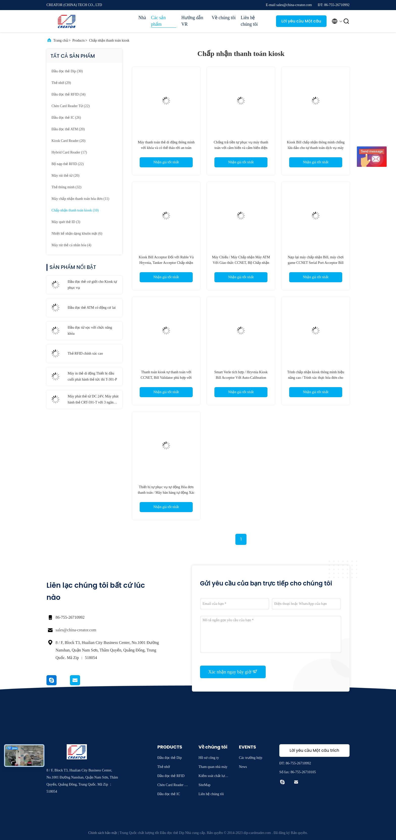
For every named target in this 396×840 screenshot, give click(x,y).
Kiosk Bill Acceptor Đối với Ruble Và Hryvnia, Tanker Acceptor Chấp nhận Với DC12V (166, 262)
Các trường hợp (250, 758)
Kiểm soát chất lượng (214, 776)
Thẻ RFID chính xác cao (85, 353)
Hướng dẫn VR (192, 21)
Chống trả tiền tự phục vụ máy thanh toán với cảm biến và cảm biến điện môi (241, 147)
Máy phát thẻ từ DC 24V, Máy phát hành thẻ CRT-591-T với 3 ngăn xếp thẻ (93, 400)
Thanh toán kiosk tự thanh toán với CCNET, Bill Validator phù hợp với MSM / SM (166, 377)
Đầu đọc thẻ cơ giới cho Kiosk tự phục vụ (92, 285)
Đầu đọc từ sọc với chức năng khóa (90, 330)
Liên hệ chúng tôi (249, 21)
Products (78, 40)
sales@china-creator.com (76, 630)
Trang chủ (60, 40)
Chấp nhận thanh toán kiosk (109, 40)
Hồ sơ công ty (209, 758)
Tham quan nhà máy (213, 767)
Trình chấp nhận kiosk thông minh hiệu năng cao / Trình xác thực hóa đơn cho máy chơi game (315, 377)
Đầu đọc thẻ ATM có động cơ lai (92, 307)
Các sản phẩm (158, 21)
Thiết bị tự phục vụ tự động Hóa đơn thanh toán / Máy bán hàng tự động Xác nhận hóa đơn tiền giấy (166, 492)
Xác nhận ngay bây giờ (232, 671)
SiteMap (204, 785)
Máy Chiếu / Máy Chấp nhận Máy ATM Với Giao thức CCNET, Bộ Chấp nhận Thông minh (241, 262)
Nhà (142, 17)
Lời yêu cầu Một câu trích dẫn (301, 22)
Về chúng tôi (224, 17)
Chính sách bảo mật (102, 833)
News (243, 767)
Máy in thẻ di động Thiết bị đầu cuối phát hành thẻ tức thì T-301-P (92, 376)
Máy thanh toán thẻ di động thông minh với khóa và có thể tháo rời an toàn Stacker (166, 147)
